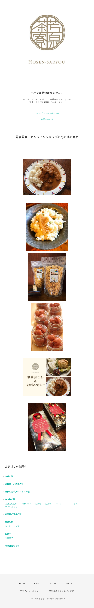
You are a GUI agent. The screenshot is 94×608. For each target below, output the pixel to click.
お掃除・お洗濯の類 (14, 484)
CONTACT (70, 583)
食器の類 (9, 522)
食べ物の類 (10, 499)
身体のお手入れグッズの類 (17, 492)
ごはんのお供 (11, 504)
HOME (22, 583)
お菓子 (48, 504)
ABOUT (37, 583)
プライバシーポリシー (30, 591)
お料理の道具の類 (13, 514)
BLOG (53, 583)
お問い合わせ (47, 119)
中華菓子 (9, 538)
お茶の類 (9, 476)
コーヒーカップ (12, 526)
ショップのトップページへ (47, 113)
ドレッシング (61, 504)
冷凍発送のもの (12, 546)
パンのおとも (11, 506)
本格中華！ (26, 504)
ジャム (75, 504)
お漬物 (38, 504)
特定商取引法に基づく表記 (61, 591)
